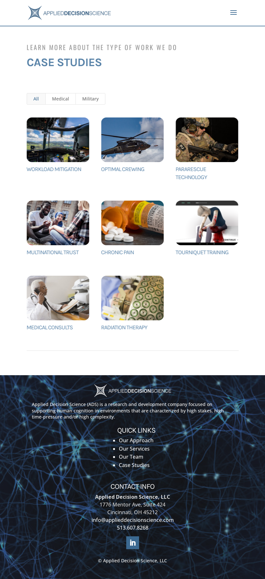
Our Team (131, 456)
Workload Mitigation (53, 169)
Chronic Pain (117, 252)
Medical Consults (49, 327)
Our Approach (136, 440)
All (36, 99)
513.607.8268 (132, 527)
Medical (60, 99)
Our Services (134, 448)
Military (90, 99)
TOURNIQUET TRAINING (202, 252)
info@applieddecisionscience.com (133, 519)
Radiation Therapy (124, 327)
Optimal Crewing (122, 169)
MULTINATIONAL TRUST (52, 252)
